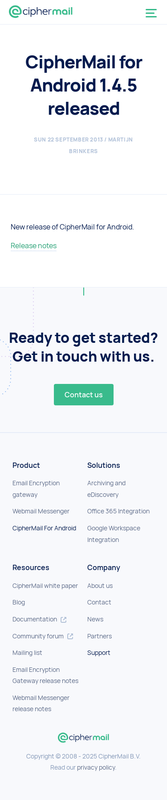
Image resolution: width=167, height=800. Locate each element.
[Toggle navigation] (153, 13)
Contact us (84, 395)
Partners (99, 636)
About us (100, 585)
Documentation (39, 619)
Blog (18, 602)
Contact (99, 602)
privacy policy (96, 767)
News (95, 619)
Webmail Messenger (40, 511)
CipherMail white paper (45, 585)
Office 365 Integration (118, 511)
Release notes (34, 245)
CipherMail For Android (44, 528)
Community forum (42, 636)
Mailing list (27, 652)
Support (98, 652)
